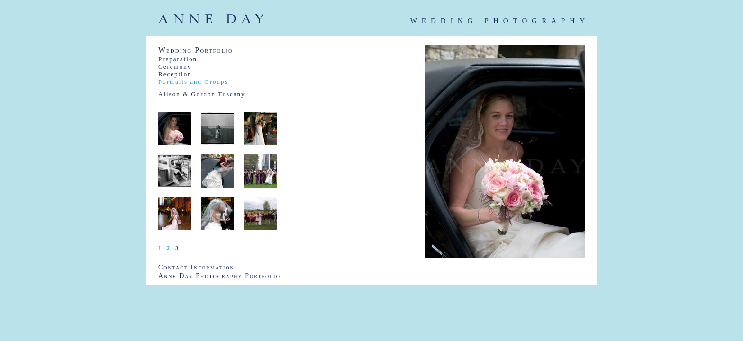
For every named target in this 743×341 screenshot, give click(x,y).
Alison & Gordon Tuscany (201, 94)
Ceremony (174, 66)
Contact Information (196, 267)
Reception (175, 74)
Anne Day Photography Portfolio (219, 275)
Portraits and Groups (193, 81)
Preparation (177, 59)
